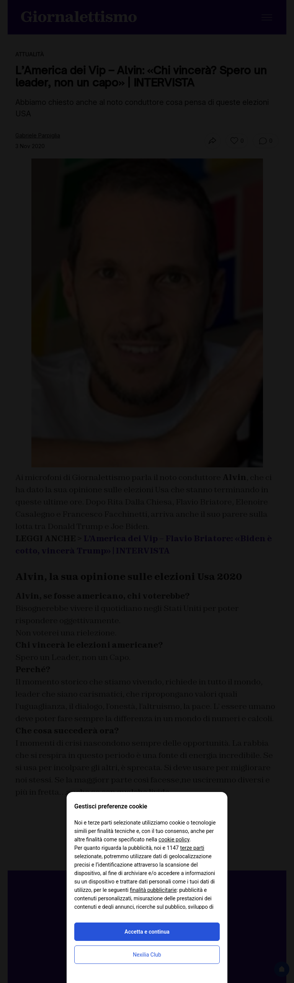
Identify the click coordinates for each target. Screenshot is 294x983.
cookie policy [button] (173, 839)
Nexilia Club (147, 955)
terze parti (192, 848)
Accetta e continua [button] (146, 932)
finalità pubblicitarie (153, 890)
